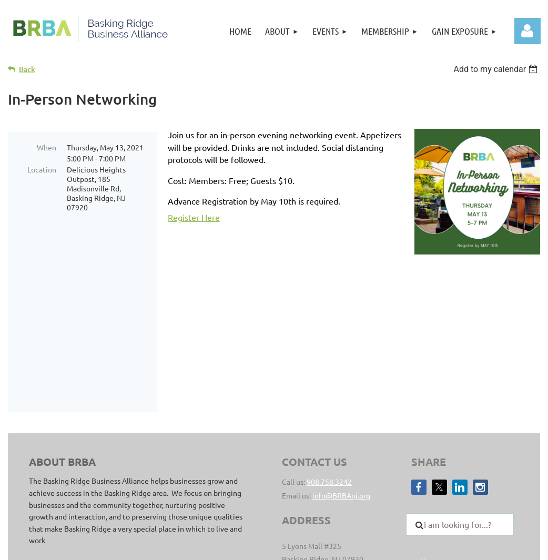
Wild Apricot (431, 547)
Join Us (433, 441)
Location (41, 169)
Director (435, 454)
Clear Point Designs (186, 502)
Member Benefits (450, 467)
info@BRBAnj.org (341, 361)
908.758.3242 (329, 348)
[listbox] (496, 69)
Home (431, 428)
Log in (527, 31)
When (46, 147)
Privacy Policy (364, 491)
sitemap (323, 491)
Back (27, 69)
